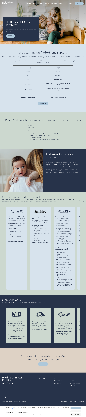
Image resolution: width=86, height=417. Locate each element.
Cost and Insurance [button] (44, 3)
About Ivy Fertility (58, 380)
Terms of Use (81, 401)
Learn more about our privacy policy (20, 408)
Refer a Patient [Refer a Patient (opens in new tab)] (57, 383)
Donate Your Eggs (55, 3)
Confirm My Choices (76, 414)
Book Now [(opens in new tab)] (79, 3)
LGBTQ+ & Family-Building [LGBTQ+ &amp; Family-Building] (74, 382)
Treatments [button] (28, 3)
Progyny (30, 125)
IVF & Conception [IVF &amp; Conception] (72, 378)
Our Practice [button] (35, 3)
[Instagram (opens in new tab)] (5, 397)
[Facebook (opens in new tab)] (3, 397)
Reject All (76, 411)
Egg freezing (71, 380)
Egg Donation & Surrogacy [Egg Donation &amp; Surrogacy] (74, 383)
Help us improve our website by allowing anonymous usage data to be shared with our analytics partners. (39, 413)
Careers (55, 382)
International (72, 385)
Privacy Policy (73, 401)
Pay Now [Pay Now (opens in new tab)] (10, 35)
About (55, 378)
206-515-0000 (71, 3)
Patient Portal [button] (62, 3)
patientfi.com (19, 241)
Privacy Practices (63, 401)
